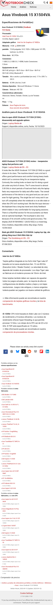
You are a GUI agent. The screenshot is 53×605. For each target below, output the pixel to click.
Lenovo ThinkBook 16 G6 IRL (11, 419)
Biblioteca (48, 583)
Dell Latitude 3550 (7, 400)
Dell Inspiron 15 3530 (8, 459)
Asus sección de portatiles (19, 108)
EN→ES (25, 167)
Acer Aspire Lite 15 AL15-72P (11, 518)
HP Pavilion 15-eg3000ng (9, 431)
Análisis (23, 7)
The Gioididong (14, 238)
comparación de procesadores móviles (18, 332)
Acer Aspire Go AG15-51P (10, 550)
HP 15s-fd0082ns (7, 478)
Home (13, 7)
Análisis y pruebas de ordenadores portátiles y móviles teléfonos (22, 583)
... (50, 7)
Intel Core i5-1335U (9, 36)
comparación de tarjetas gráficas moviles (19, 301)
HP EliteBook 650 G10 (9, 436)
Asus (16, 585)
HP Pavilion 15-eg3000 (9, 454)
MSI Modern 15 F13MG (9, 394)
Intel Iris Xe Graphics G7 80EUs (28, 42)
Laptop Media (13, 123)
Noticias (33, 7)
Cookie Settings (26, 593)
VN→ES (26, 238)
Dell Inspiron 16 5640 (8, 533)
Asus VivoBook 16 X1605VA (10, 384)
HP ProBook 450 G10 (8, 483)
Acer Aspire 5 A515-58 (9, 488)
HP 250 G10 (5, 449)
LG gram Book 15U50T (9, 525)
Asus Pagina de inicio (17, 105)
